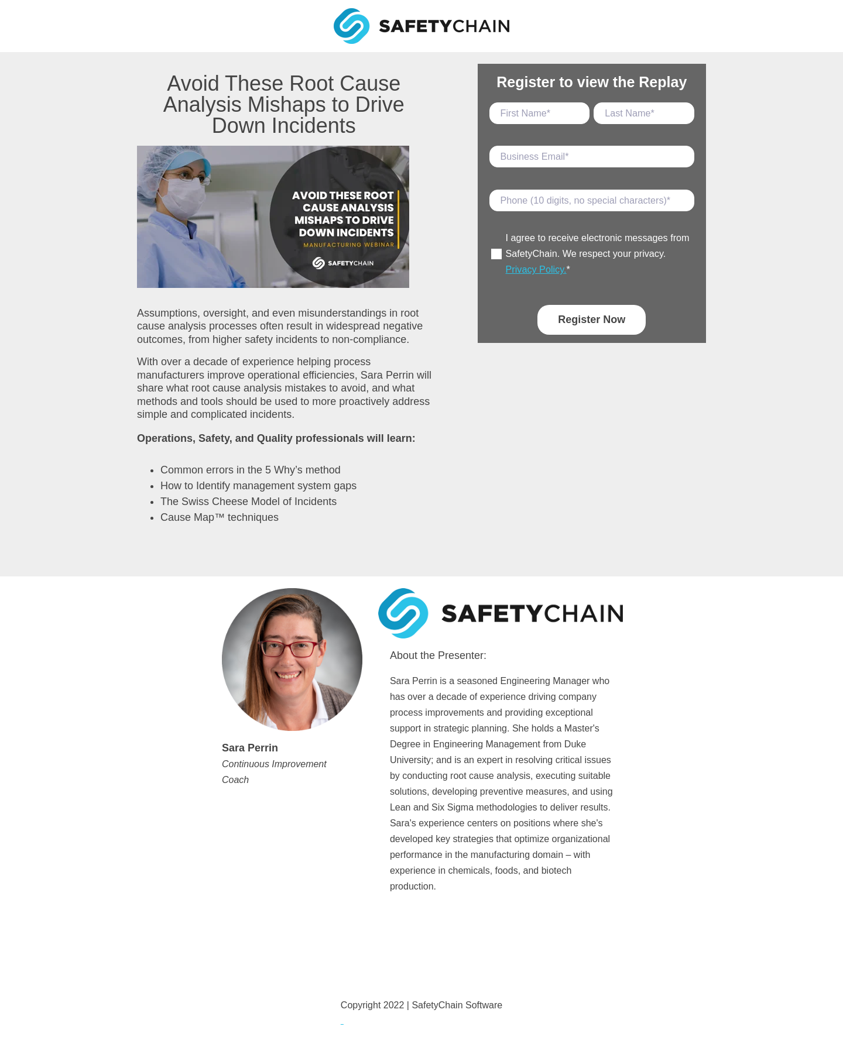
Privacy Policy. (536, 269)
